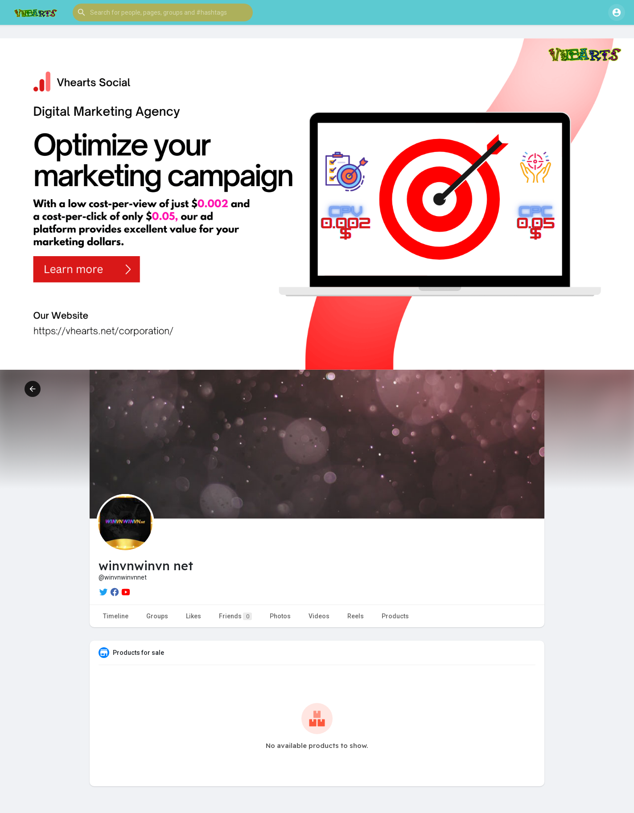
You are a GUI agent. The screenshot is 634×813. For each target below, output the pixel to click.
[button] (163, 12)
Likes (193, 616)
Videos (319, 616)
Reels (355, 616)
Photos (280, 616)
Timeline (115, 616)
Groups (157, 616)
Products (395, 616)
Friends (235, 616)
